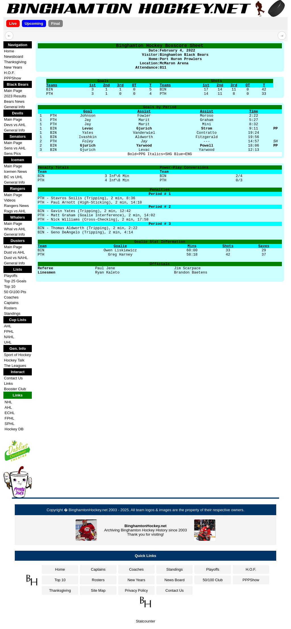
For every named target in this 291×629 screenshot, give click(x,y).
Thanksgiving (15, 62)
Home (9, 51)
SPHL (9, 424)
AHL (7, 326)
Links (8, 383)
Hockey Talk (14, 360)
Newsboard (13, 56)
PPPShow (12, 78)
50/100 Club (213, 580)
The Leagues (15, 365)
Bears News (14, 101)
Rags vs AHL (15, 211)
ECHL (10, 413)
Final (55, 23)
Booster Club (15, 389)
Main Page (13, 91)
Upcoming (34, 23)
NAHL (9, 337)
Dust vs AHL (14, 252)
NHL (8, 402)
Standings (12, 313)
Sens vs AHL (15, 148)
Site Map (98, 590)
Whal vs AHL (15, 229)
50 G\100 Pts (15, 292)
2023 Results (15, 96)
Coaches (11, 297)
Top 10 (9, 286)
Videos (10, 200)
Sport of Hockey (17, 355)
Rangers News (16, 206)
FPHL (9, 331)
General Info (14, 107)
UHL (8, 342)
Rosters (10, 308)
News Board (175, 580)
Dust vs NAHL (16, 258)
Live (13, 23)
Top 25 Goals (15, 281)
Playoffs (10, 276)
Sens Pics (12, 153)
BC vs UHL (13, 177)
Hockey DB (14, 429)
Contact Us (13, 378)
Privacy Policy (136, 590)
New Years (13, 67)
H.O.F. (9, 73)
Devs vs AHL (15, 125)
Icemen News (15, 171)
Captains (11, 303)
